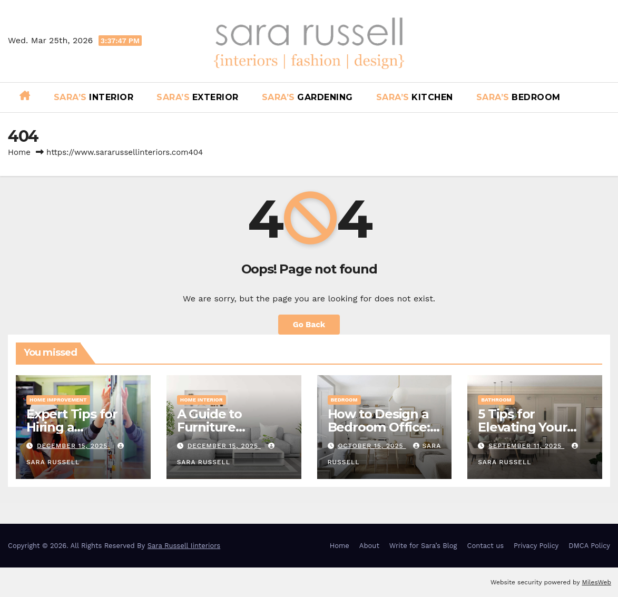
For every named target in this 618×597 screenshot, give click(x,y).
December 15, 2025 (73, 445)
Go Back (309, 324)
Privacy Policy (536, 546)
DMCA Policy (589, 546)
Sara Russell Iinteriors (184, 546)
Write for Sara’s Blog (423, 546)
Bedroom (344, 400)
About (369, 546)
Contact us (485, 546)
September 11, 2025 (526, 445)
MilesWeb (596, 582)
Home (19, 152)
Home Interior (201, 400)
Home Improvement (58, 400)
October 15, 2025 (372, 445)
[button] (606, 97)
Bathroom (496, 400)
